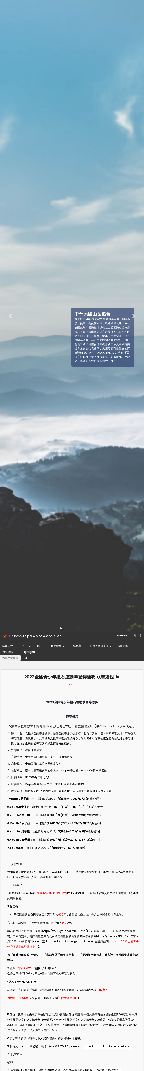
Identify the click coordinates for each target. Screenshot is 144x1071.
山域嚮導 (78, 646)
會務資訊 (9, 652)
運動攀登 (58, 646)
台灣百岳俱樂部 (101, 646)
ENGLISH (122, 635)
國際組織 (125, 646)
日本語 (137, 635)
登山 (27, 646)
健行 (41, 646)
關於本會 (9, 646)
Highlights (29, 652)
